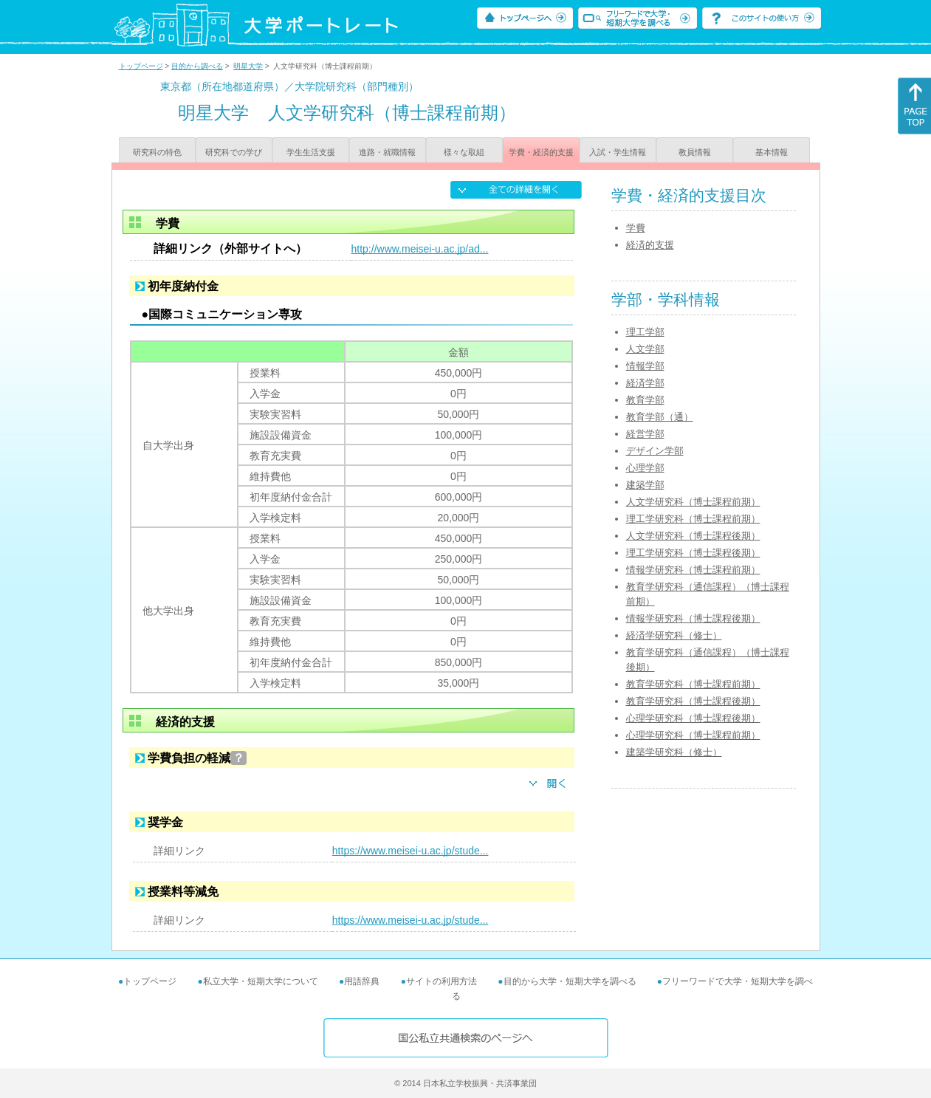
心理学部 (645, 467)
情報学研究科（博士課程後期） (693, 618)
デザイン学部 (655, 450)
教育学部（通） (659, 416)
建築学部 (645, 484)
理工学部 (645, 331)
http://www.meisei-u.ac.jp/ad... (420, 249)
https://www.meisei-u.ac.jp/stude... (410, 851)
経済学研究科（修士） (674, 635)
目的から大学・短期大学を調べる (570, 981)
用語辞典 (361, 981)
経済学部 (645, 382)
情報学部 (645, 365)
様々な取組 (464, 152)
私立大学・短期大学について (260, 981)
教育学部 (645, 399)
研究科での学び (233, 152)
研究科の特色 (157, 152)
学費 (635, 227)
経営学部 (645, 433)
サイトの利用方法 (441, 981)
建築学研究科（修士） (674, 752)
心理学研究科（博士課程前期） (693, 735)
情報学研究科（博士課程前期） (693, 569)
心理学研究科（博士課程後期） (693, 718)
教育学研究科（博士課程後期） (693, 701)
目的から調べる (197, 66)
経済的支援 (650, 244)
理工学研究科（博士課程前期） (693, 518)
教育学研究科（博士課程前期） (693, 684)
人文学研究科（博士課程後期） (693, 535)
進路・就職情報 (387, 152)
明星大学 (248, 66)
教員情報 (695, 152)
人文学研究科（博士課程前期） (693, 501)
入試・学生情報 (617, 152)
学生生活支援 (310, 152)
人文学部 (645, 348)
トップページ (141, 66)
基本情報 (771, 152)
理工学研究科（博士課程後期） (693, 552)
